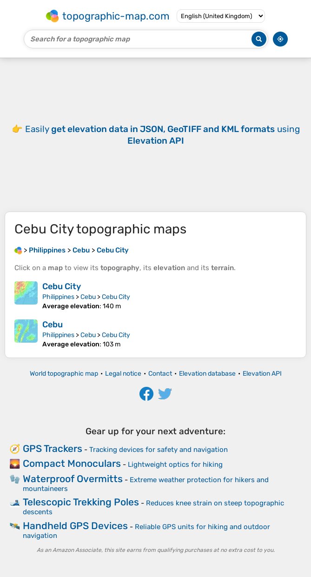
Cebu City (61, 286)
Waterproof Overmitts (73, 478)
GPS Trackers (52, 448)
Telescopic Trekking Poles (81, 502)
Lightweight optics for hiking (175, 464)
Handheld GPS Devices (75, 525)
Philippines (58, 297)
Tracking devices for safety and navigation (158, 449)
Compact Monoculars (72, 463)
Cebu (88, 297)
